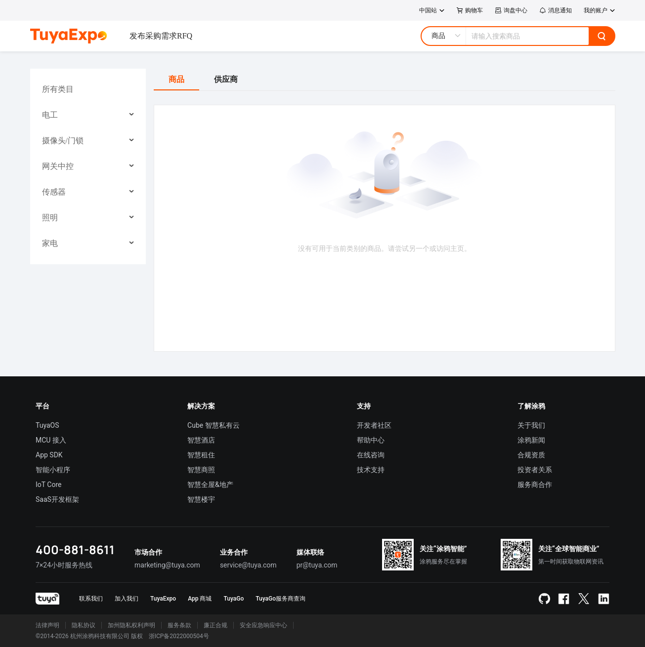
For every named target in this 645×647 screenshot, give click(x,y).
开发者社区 (374, 425)
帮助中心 (371, 440)
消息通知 (555, 10)
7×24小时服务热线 (64, 565)
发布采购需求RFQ (160, 36)
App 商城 (200, 598)
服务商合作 (534, 484)
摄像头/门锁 (63, 140)
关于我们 (531, 425)
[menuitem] (88, 89)
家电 (50, 243)
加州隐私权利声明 (131, 625)
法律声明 (47, 625)
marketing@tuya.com (167, 565)
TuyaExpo (163, 598)
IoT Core (48, 484)
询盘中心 (511, 10)
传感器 (54, 192)
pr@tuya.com (317, 565)
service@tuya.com (248, 565)
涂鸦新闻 (531, 440)
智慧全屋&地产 (210, 484)
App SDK (49, 455)
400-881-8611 (75, 549)
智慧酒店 (201, 440)
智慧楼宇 (201, 499)
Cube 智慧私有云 (213, 425)
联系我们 (91, 598)
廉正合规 (215, 625)
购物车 (470, 10)
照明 (50, 217)
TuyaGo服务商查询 (280, 598)
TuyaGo (233, 598)
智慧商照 (201, 470)
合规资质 (531, 455)
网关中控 (58, 166)
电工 (50, 115)
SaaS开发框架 (57, 499)
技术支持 (371, 470)
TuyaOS (47, 425)
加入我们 (126, 598)
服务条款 (179, 625)
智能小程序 (53, 470)
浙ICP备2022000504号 (179, 636)
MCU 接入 (51, 440)
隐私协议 (83, 625)
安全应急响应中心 (263, 625)
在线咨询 (371, 455)
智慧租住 (201, 455)
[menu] (88, 166)
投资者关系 (534, 470)
